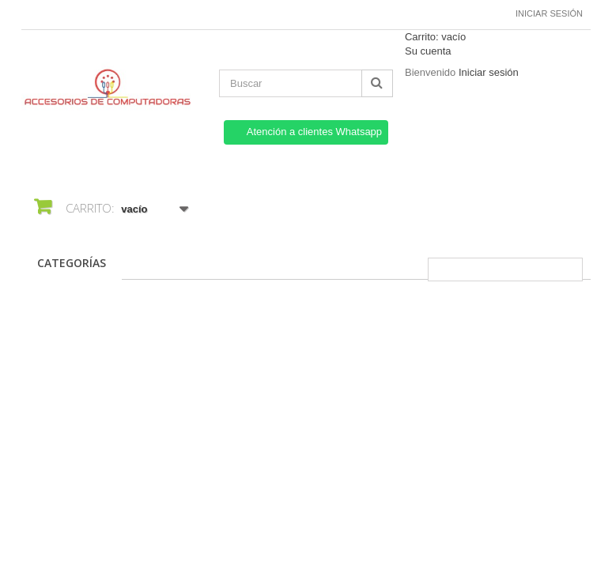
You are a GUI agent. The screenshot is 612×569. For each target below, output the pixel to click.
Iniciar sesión (549, 13)
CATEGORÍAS (71, 262)
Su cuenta (428, 51)
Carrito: (435, 37)
